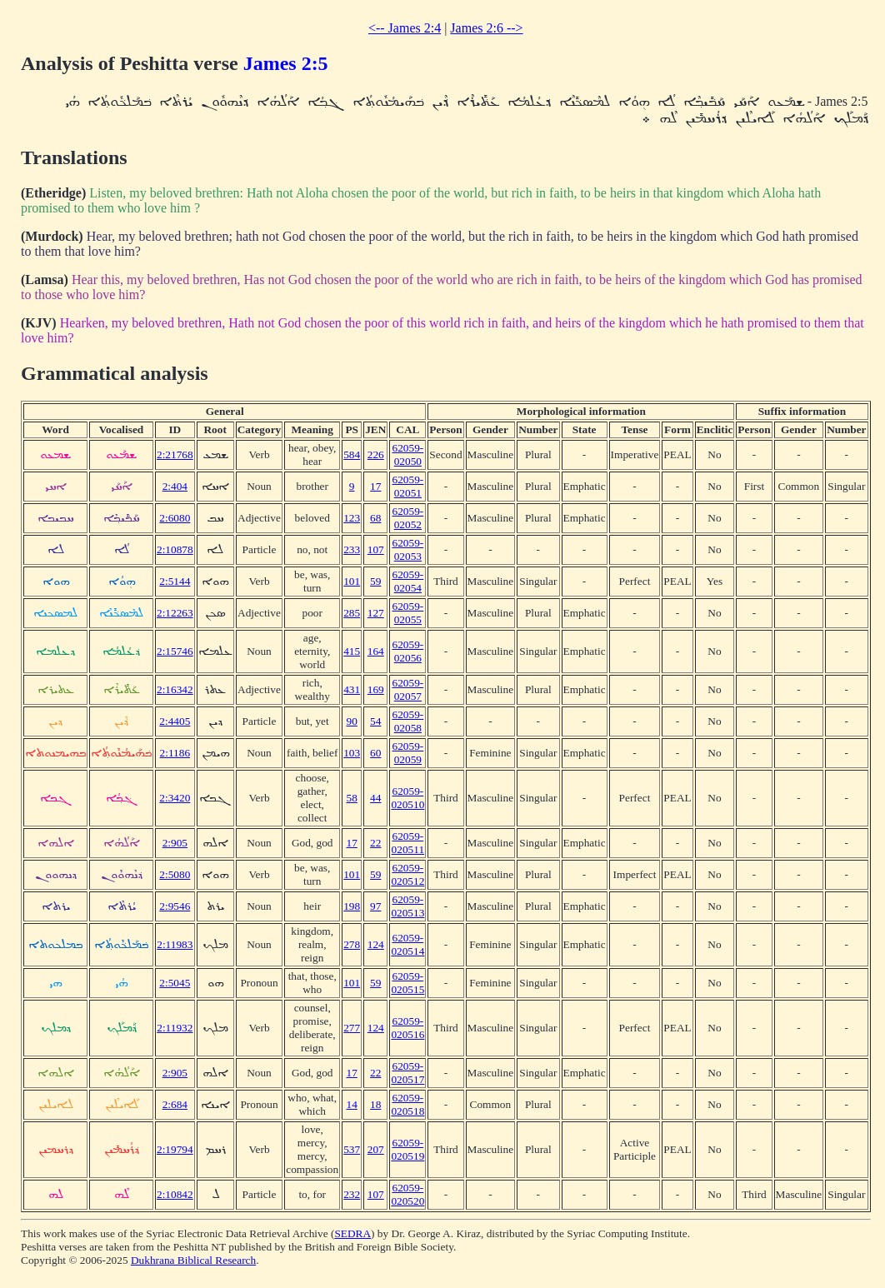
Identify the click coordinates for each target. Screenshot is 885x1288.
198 (351, 906)
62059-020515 (407, 983)
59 (375, 581)
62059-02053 (407, 549)
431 (351, 689)
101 (351, 581)
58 (352, 797)
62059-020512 (407, 874)
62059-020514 (407, 944)
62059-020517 (407, 1073)
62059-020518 (407, 1104)
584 (351, 454)
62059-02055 (407, 613)
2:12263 (175, 613)
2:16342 (175, 689)
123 (351, 518)
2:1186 (175, 752)
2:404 (175, 486)
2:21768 (175, 454)
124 (376, 944)
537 (351, 1149)
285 (351, 613)
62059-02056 (407, 651)
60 (375, 752)
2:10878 (175, 549)
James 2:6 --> (486, 28)
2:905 (175, 842)
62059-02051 (407, 486)
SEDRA (352, 1233)
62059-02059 (407, 753)
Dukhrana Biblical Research (193, 1260)
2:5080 (174, 874)
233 (351, 549)
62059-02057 (407, 689)
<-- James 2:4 (404, 28)
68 (375, 518)
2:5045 (174, 982)
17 (375, 486)
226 (376, 454)
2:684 (175, 1104)
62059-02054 (407, 581)
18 (375, 1104)
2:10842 (175, 1194)
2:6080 (174, 518)
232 (351, 1194)
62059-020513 (407, 906)
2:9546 (174, 906)
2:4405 (174, 721)
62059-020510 (407, 798)
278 (351, 944)
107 (376, 549)
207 (376, 1149)
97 (375, 906)
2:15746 (175, 651)
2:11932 (174, 1027)
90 (352, 721)
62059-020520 (407, 1194)
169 (376, 689)
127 (376, 613)
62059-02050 (407, 454)
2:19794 (175, 1149)
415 (351, 651)
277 (351, 1027)
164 (376, 651)
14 (352, 1104)
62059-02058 (407, 721)
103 (351, 752)
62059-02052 (407, 518)
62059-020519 (407, 1149)
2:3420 (174, 797)
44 (375, 797)
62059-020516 (407, 1028)
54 (375, 721)
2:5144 (174, 581)
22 (375, 842)
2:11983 (174, 944)
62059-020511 (408, 843)
